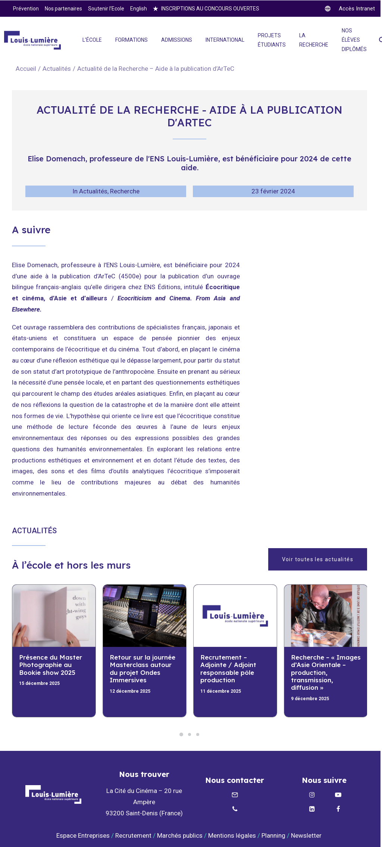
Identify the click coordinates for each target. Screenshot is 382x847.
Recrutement (133, 835)
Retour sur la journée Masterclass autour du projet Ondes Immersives (142, 668)
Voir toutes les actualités (317, 559)
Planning (273, 835)
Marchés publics (180, 835)
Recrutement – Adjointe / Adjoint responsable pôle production (228, 668)
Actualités (57, 68)
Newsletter (307, 835)
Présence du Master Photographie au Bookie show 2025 (50, 664)
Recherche (125, 191)
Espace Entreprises (83, 835)
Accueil (26, 68)
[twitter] (350, 8)
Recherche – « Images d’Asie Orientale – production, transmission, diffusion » (326, 672)
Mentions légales (232, 835)
